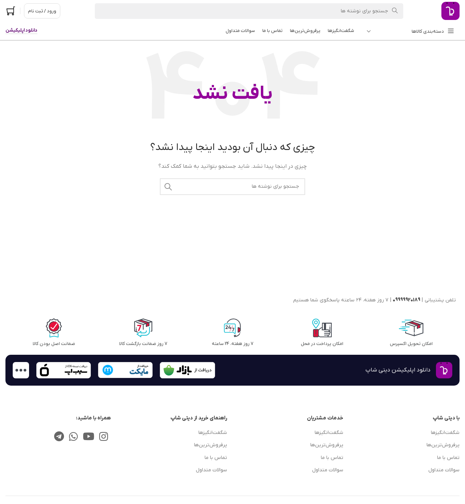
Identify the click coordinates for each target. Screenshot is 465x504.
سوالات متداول (444, 470)
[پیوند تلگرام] (59, 437)
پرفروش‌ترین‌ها (443, 445)
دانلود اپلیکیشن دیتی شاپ (397, 370)
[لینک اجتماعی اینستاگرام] (104, 437)
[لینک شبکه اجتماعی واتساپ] (73, 437)
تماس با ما (448, 457)
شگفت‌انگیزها (445, 432)
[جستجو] (249, 11)
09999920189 (406, 300)
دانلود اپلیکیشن (21, 30)
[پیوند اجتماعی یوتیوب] (88, 437)
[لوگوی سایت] (450, 10)
